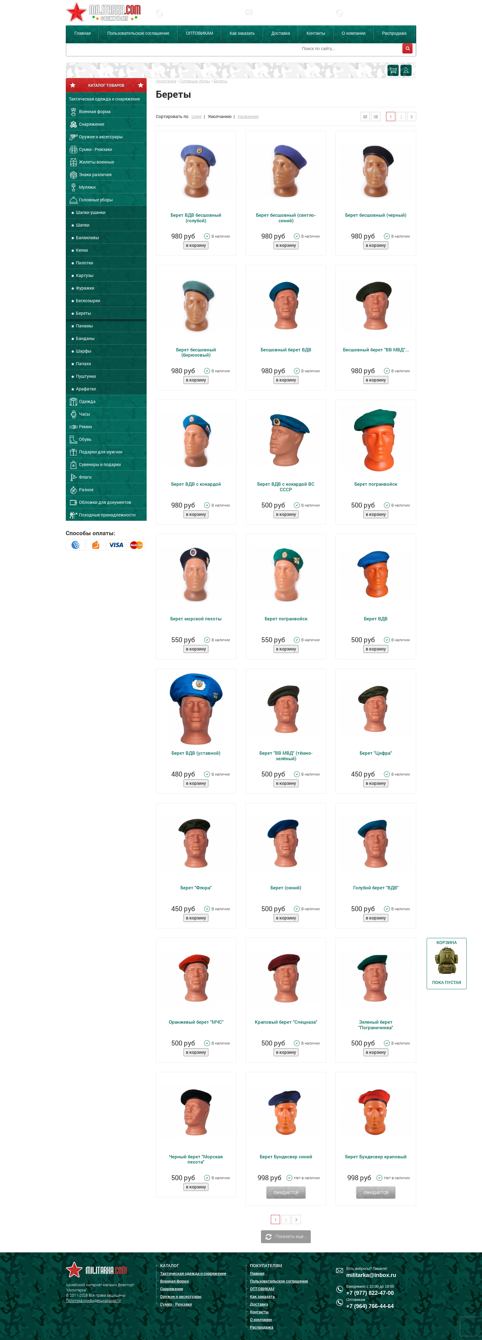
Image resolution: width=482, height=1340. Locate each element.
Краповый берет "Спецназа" (286, 1022)
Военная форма (90, 112)
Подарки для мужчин (95, 452)
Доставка (280, 33)
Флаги (80, 477)
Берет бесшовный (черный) (375, 215)
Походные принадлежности (102, 515)
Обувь (80, 439)
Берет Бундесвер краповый (376, 1156)
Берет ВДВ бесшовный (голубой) (196, 217)
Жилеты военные (91, 162)
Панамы (84, 326)
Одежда (82, 401)
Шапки (82, 225)
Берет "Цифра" (376, 753)
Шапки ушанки (90, 212)
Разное (81, 490)
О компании (353, 33)
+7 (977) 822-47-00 (190, 17)
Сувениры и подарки (95, 464)
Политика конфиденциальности (93, 1300)
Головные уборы (91, 200)
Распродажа (394, 33)
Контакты (315, 33)
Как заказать (242, 33)
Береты (83, 313)
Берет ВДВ (376, 618)
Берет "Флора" (196, 887)
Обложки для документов (100, 502)
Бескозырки (87, 300)
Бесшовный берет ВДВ (286, 349)
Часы (79, 414)
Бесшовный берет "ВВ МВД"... (376, 349)
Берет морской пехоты (196, 618)
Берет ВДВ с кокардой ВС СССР (285, 486)
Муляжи (82, 187)
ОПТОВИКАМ (199, 33)
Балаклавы (87, 237)
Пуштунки (85, 376)
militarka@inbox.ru (279, 17)
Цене (197, 116)
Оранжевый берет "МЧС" (196, 1022)
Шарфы (83, 351)
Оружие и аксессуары (96, 137)
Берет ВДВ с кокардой (196, 484)
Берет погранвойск (375, 484)
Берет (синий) (286, 887)
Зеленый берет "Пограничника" (375, 1024)
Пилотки (84, 263)
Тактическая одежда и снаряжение (104, 99)
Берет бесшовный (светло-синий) (286, 217)
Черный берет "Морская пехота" (196, 1159)
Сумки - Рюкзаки (90, 149)
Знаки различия (90, 175)
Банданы (85, 338)
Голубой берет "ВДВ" (376, 887)
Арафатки (85, 389)
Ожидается (286, 1192)
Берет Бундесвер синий (286, 1156)
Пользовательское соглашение (138, 33)
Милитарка (166, 81)
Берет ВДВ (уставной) (196, 753)
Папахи (83, 363)
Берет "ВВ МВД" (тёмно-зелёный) (286, 755)
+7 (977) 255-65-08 (370, 17)
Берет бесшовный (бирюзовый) (196, 352)
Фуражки (84, 288)
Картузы (84, 275)
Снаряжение (86, 124)
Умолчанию (219, 116)
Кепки (81, 250)
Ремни (80, 427)
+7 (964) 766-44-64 (370, 1306)
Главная (82, 33)
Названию (248, 116)
